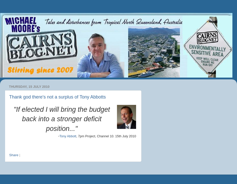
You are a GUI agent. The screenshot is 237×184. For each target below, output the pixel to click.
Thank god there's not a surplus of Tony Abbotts (57, 97)
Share (13, 155)
